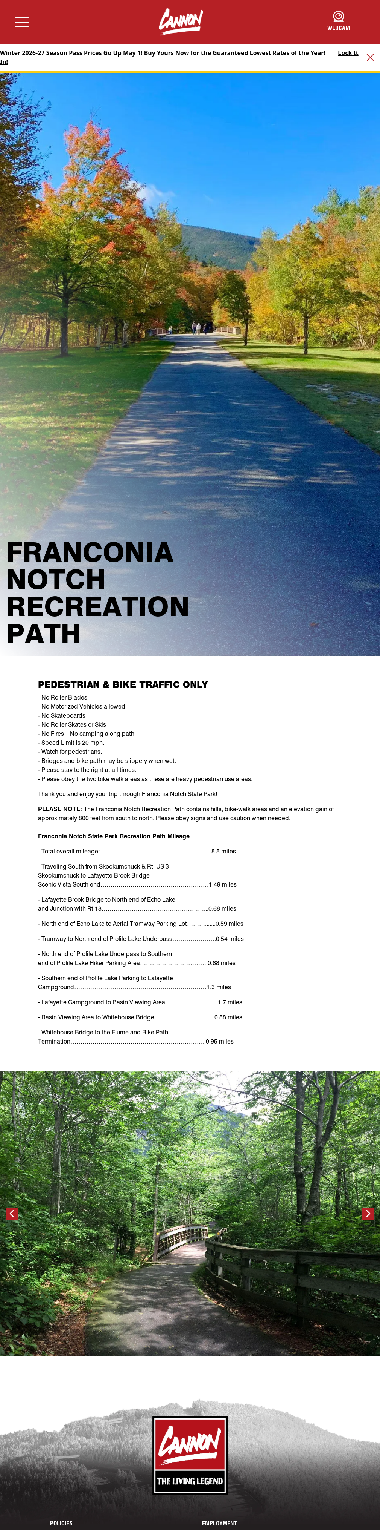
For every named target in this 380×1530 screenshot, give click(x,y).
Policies (61, 1524)
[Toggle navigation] (22, 22)
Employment (219, 1524)
